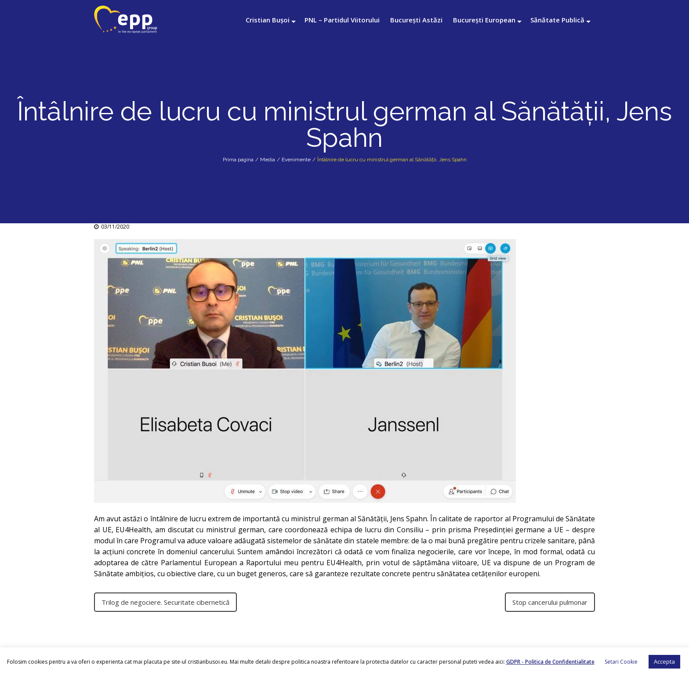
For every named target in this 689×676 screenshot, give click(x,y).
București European (484, 19)
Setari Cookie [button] (621, 661)
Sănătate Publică (557, 19)
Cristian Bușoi (268, 19)
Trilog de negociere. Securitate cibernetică (165, 602)
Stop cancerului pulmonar (549, 602)
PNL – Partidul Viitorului (342, 19)
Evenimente (296, 159)
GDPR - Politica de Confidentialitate (550, 661)
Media (267, 159)
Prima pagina (238, 159)
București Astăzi (416, 19)
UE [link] (486, 562)
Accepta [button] (664, 661)
